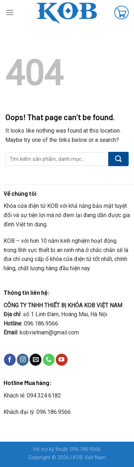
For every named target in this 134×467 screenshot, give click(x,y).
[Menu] (9, 12)
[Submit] (118, 159)
